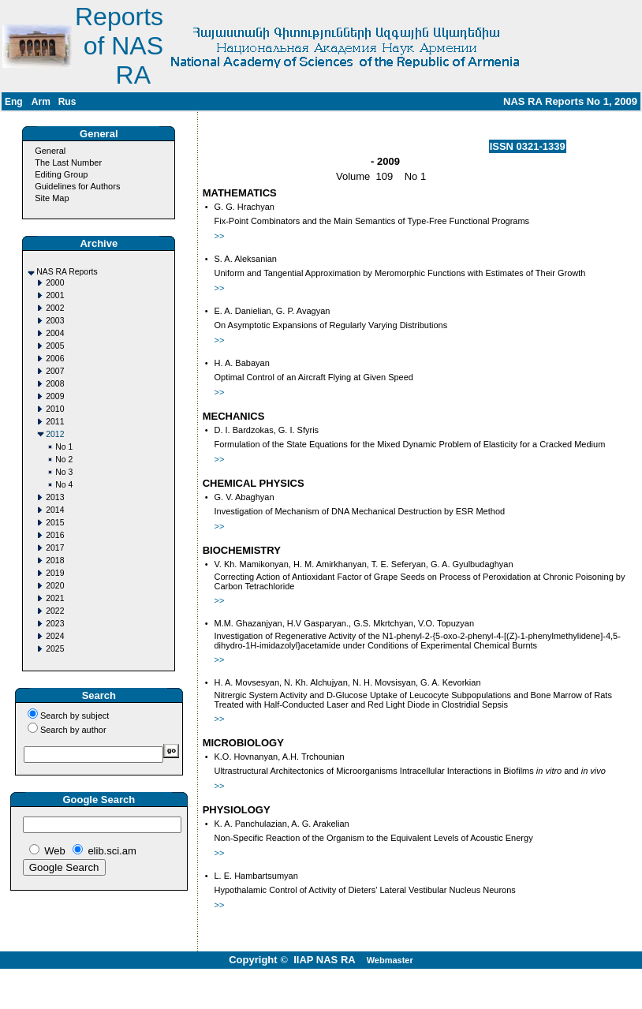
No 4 (64, 484)
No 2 (64, 459)
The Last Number (68, 162)
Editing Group (61, 174)
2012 (55, 434)
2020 (55, 585)
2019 (55, 573)
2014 (55, 510)
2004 (55, 333)
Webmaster (390, 960)
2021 (55, 598)
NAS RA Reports (66, 271)
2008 (55, 383)
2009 (55, 396)
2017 (55, 548)
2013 (55, 497)
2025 (55, 649)
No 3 (64, 472)
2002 (55, 308)
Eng (14, 101)
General (50, 150)
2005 (55, 346)
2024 (55, 636)
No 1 (64, 447)
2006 (55, 358)
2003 (55, 320)
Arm (41, 101)
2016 (55, 535)
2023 (55, 623)
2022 (55, 611)
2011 (55, 421)
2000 (55, 282)
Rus (67, 101)
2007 (55, 371)
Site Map (52, 198)
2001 (55, 295)
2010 (55, 409)
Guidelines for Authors (77, 186)
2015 (55, 522)
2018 (55, 560)
